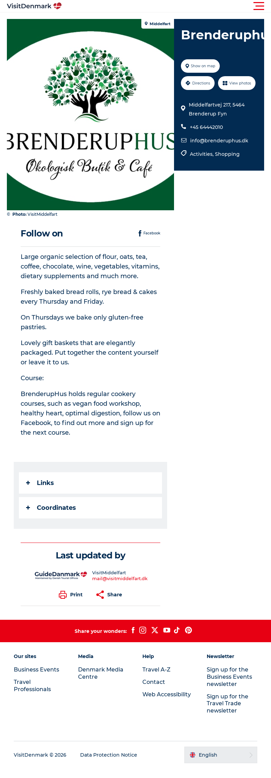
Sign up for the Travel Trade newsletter (227, 703)
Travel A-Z (156, 669)
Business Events (36, 669)
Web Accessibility (166, 694)
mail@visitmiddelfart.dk (120, 578)
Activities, (202, 154)
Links (40, 483)
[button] (166, 6)
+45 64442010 (206, 127)
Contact (153, 682)
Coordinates (51, 508)
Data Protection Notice (108, 755)
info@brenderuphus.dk (219, 141)
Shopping (227, 154)
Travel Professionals (32, 686)
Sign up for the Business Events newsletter (229, 676)
